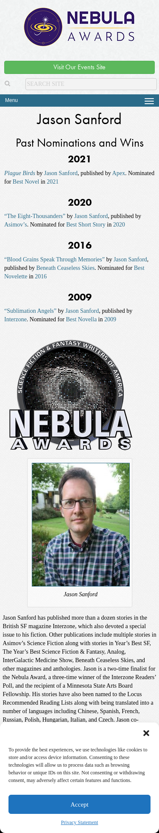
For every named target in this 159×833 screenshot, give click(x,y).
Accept (79, 804)
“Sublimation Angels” (30, 311)
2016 (41, 276)
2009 (110, 319)
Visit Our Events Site (79, 66)
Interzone (15, 319)
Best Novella (81, 319)
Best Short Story (86, 224)
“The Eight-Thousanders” (34, 216)
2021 (53, 181)
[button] (146, 733)
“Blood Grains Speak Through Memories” (54, 259)
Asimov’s (15, 224)
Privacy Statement (79, 822)
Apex (118, 173)
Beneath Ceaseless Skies (65, 268)
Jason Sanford (61, 173)
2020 (119, 224)
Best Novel (26, 181)
